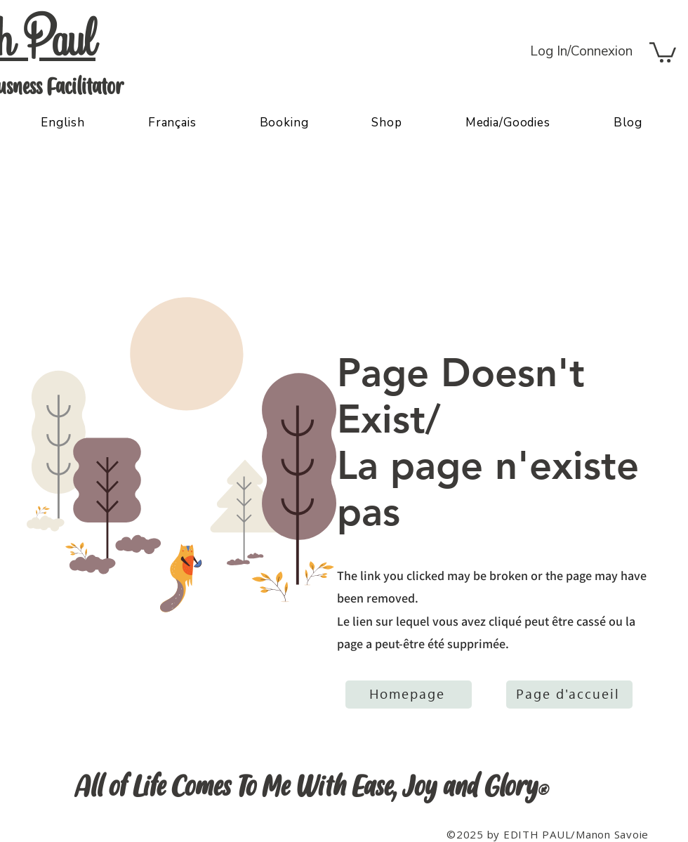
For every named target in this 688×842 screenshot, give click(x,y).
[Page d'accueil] (569, 694)
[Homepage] (408, 694)
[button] (662, 51)
